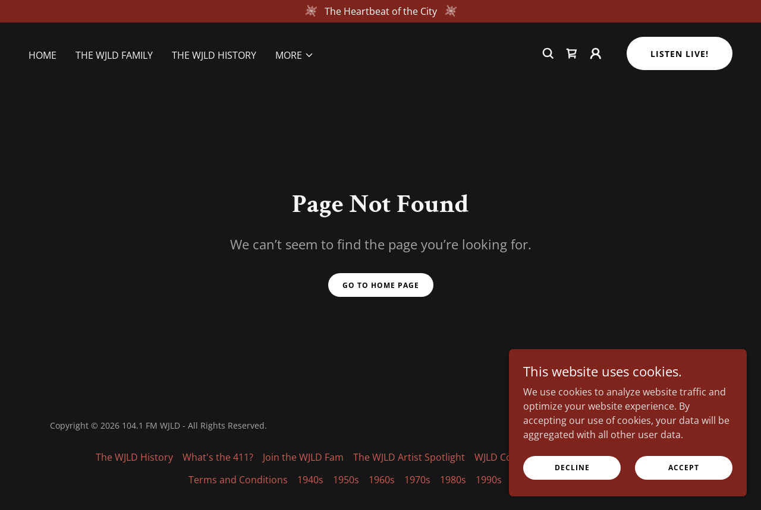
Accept (683, 468)
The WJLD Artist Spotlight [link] (409, 457)
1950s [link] (346, 479)
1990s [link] (489, 479)
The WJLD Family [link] (114, 55)
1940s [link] (310, 479)
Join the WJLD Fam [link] (303, 457)
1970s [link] (417, 479)
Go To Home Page (380, 285)
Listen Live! (679, 53)
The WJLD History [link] (214, 55)
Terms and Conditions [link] (238, 479)
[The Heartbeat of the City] (380, 11)
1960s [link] (382, 479)
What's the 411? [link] (218, 457)
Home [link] (42, 55)
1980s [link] (453, 479)
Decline (572, 468)
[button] (294, 55)
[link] (572, 53)
